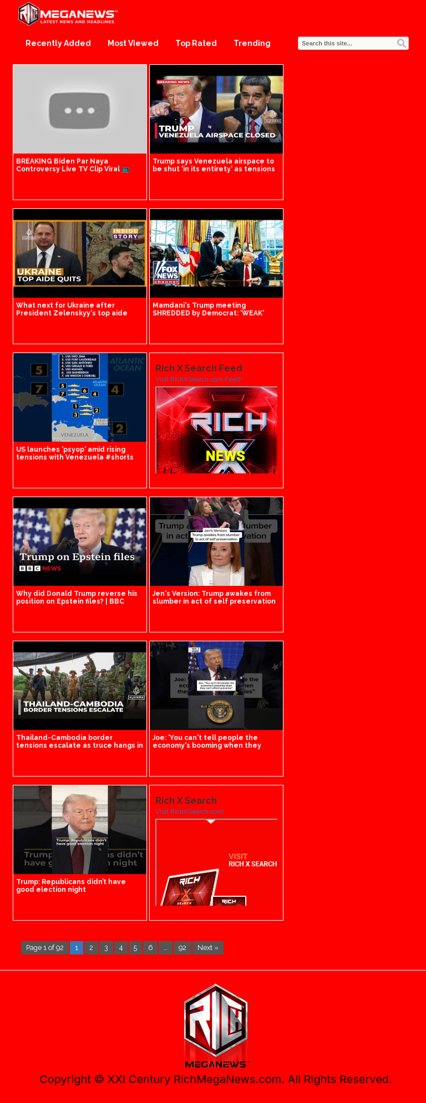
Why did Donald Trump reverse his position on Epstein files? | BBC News (77, 601)
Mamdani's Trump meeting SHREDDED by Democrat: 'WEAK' (208, 309)
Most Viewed (133, 43)
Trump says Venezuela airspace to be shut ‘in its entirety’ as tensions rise (214, 169)
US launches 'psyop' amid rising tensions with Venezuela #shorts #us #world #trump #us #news (75, 457)
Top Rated (196, 43)
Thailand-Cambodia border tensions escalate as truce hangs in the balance (79, 745)
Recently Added (58, 43)
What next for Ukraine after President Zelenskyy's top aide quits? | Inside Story (72, 313)
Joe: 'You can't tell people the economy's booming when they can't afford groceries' (207, 745)
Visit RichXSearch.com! (190, 811)
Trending (252, 43)
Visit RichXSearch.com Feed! (198, 379)
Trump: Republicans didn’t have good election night (71, 885)
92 (182, 947)
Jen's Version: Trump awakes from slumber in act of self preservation (214, 597)
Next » (208, 947)
